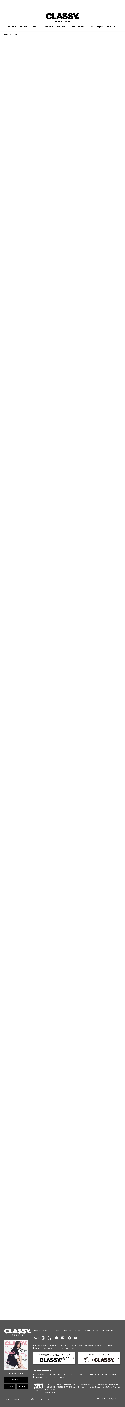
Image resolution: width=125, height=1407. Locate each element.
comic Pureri (39, 1377)
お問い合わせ (88, 1345)
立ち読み (10, 1386)
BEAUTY (23, 27)
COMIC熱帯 (112, 1375)
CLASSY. (41, 1375)
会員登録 (53, 1345)
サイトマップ (45, 1399)
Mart (65, 1375)
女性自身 (93, 1375)
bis (76, 1375)
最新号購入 (16, 1380)
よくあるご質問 (77, 1345)
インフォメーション (41, 1345)
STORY (54, 1375)
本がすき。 (61, 1377)
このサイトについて (12, 1399)
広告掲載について (64, 1345)
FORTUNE (61, 27)
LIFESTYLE (36, 27)
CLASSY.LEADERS (76, 27)
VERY (47, 1375)
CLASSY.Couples (96, 27)
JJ (35, 1375)
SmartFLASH (102, 1375)
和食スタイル (83, 1375)
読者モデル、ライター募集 (43, 1348)
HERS (60, 1375)
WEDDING (49, 27)
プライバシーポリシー (30, 1399)
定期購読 (22, 1386)
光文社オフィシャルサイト (103, 1345)
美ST (71, 1375)
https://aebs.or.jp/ (50, 1392)
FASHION (12, 27)
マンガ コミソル (50, 1377)
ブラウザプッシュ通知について (64, 1348)
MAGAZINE (112, 27)
